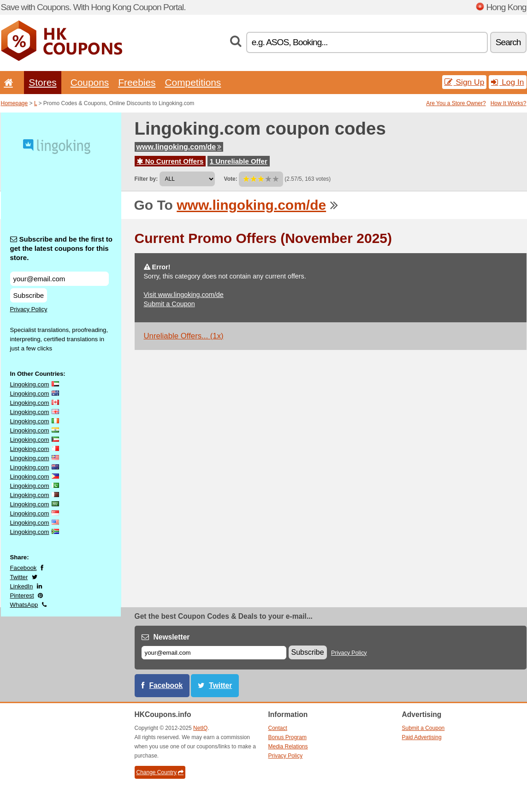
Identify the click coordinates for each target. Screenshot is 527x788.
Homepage (14, 103)
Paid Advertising (422, 737)
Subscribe (28, 295)
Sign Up (464, 82)
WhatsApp (24, 604)
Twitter (19, 577)
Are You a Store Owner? (456, 103)
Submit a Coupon (169, 304)
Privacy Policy (28, 309)
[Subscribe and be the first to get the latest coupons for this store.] (59, 279)
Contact (277, 728)
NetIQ (200, 728)
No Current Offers (170, 161)
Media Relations (288, 746)
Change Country (160, 772)
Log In (507, 82)
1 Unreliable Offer (238, 161)
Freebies (136, 82)
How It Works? (509, 103)
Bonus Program (287, 737)
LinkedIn (21, 586)
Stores (42, 82)
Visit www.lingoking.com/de (184, 294)
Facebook (23, 567)
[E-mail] (214, 652)
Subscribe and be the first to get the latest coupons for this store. (61, 248)
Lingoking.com (29, 384)
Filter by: (146, 179)
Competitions (193, 82)
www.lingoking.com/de (179, 147)
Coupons (90, 82)
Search (508, 42)
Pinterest (22, 595)
